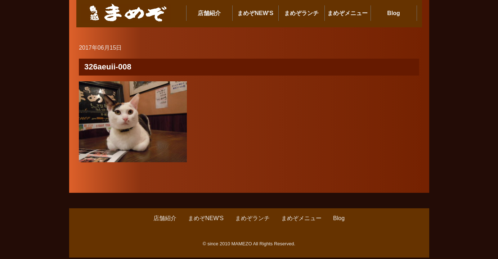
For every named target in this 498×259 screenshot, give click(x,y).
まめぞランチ (301, 13)
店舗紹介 (209, 13)
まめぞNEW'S (255, 13)
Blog (393, 13)
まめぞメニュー (347, 13)
